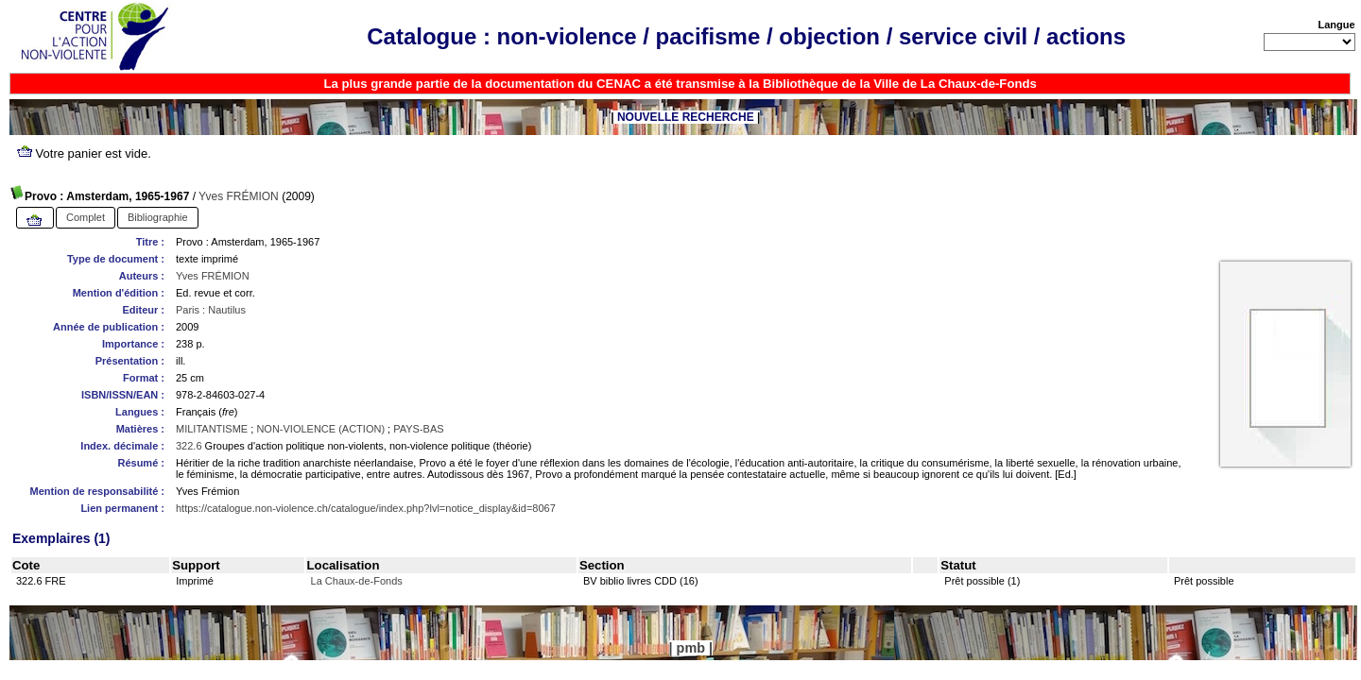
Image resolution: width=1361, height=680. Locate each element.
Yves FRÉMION (238, 196)
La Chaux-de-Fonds (357, 580)
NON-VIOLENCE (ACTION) (320, 428)
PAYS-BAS (418, 428)
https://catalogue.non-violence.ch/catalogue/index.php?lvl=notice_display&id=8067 (366, 508)
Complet (85, 217)
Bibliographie (158, 217)
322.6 (189, 445)
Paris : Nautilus (211, 309)
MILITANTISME (212, 428)
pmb (691, 647)
